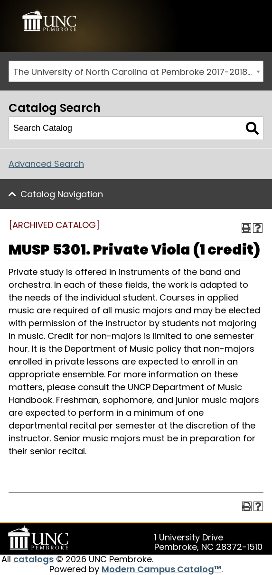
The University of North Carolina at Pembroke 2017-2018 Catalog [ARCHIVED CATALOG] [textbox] (138, 72)
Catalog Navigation (61, 194)
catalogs (33, 559)
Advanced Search (46, 164)
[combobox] (136, 71)
